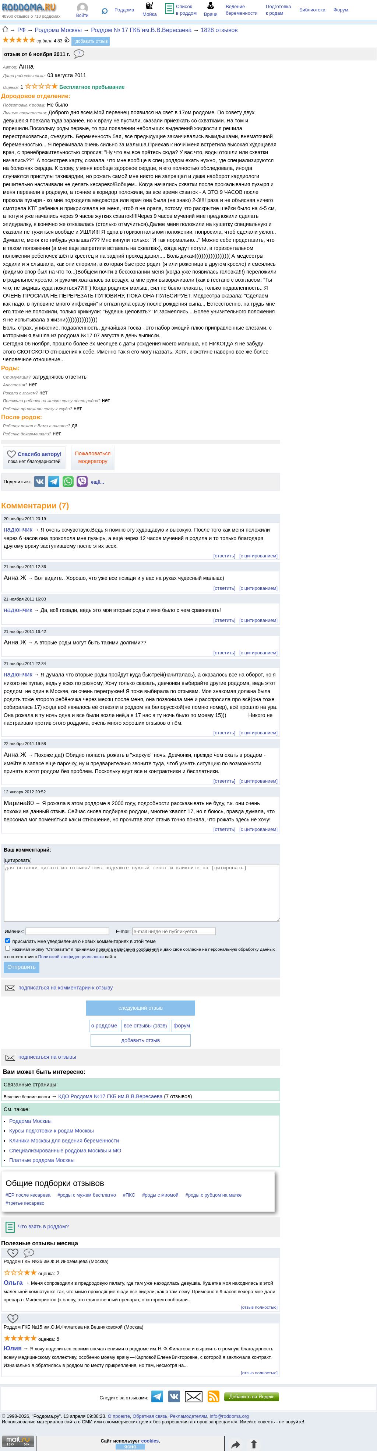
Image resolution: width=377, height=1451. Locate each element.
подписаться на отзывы (41, 1057)
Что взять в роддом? (37, 1226)
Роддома (124, 10)
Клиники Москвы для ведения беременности (64, 1141)
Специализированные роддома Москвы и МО (65, 1151)
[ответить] (224, 556)
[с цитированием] (258, 556)
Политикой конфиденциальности (71, 956)
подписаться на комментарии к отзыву (59, 988)
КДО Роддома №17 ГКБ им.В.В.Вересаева (110, 1096)
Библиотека (312, 10)
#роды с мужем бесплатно (86, 1195)
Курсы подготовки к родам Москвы (51, 1131)
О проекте (119, 1416)
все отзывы (145, 1026)
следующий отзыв (141, 1008)
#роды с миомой (160, 1195)
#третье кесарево (25, 1203)
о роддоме (104, 1026)
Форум (341, 10)
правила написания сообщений (127, 949)
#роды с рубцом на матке (214, 1195)
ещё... (97, 482)
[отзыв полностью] (259, 1307)
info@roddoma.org (229, 1416)
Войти (82, 15)
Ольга (13, 1282)
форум (182, 1026)
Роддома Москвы (30, 1121)
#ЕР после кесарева (28, 1195)
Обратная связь (150, 1416)
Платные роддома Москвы (41, 1160)
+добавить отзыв (90, 41)
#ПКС (129, 1195)
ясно (130, 1447)
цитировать (18, 860)
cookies (150, 1441)
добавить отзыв (140, 1040)
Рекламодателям (188, 1416)
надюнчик (18, 529)
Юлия (13, 1348)
